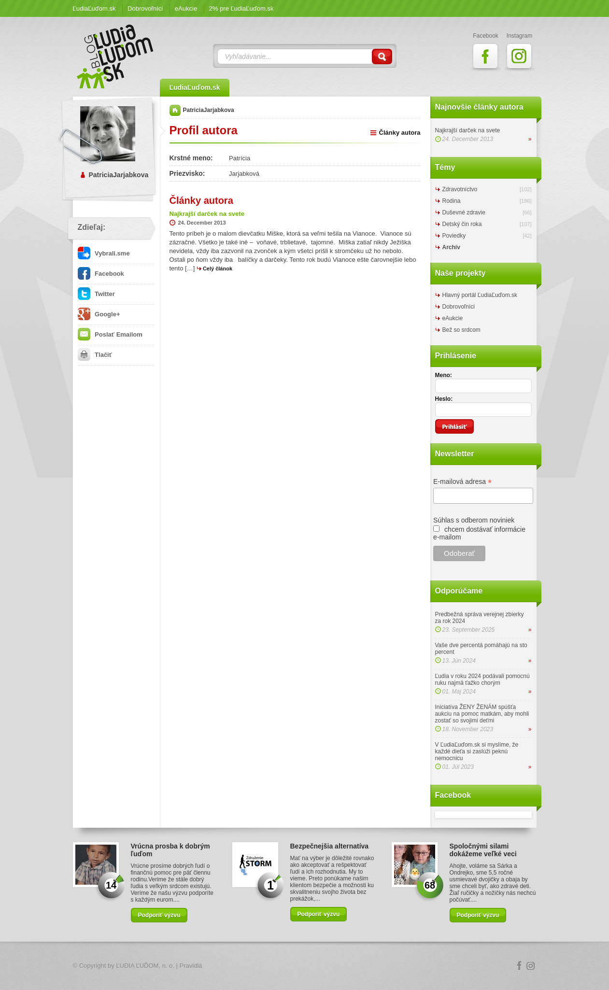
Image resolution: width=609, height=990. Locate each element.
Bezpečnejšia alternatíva (329, 846)
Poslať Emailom (110, 334)
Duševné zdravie (463, 212)
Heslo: (444, 399)
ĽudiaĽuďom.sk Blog (115, 56)
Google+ (99, 314)
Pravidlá (191, 965)
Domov (175, 110)
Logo (305, 966)
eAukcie (186, 8)
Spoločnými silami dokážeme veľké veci (483, 850)
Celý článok (217, 268)
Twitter (96, 294)
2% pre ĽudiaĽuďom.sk (241, 8)
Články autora (400, 132)
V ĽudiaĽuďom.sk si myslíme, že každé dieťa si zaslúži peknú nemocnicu (477, 751)
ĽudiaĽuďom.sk (94, 8)
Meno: (443, 375)
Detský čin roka (462, 224)
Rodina (451, 201)
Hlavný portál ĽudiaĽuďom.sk (479, 295)
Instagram (531, 966)
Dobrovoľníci (145, 8)
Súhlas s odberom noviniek (473, 520)
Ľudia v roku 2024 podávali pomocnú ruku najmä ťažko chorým (482, 679)
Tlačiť (95, 355)
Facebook (101, 274)
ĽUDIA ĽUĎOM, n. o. (145, 965)
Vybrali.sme (104, 253)
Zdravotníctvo (460, 189)
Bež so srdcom (461, 329)
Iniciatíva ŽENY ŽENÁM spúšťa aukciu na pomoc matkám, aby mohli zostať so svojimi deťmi (482, 714)
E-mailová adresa (462, 481)
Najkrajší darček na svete (467, 130)
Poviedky (454, 235)
